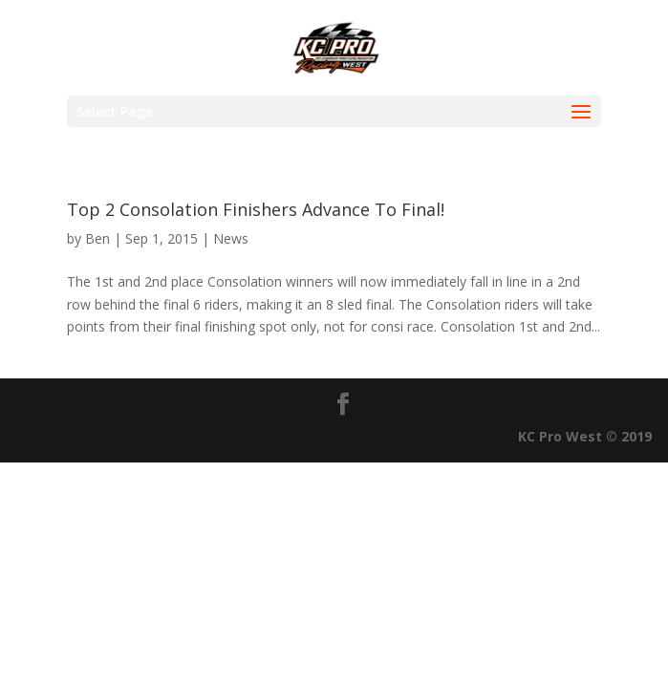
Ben (97, 238)
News (230, 238)
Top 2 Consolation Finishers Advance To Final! (255, 209)
